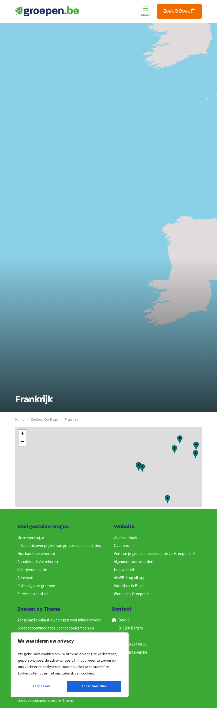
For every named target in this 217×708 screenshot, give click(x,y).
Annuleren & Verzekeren (37, 562)
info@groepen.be (132, 652)
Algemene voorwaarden (133, 562)
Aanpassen (41, 686)
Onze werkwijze (30, 538)
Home (20, 419)
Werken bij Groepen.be (133, 594)
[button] (196, 446)
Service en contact (33, 594)
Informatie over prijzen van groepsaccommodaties (59, 546)
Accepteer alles (94, 686)
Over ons (121, 546)
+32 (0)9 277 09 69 (132, 644)
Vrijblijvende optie (32, 570)
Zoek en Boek (125, 538)
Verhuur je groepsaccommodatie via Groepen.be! (154, 554)
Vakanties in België (129, 586)
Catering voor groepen (36, 586)
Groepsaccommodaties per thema (45, 700)
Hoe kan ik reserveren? (36, 554)
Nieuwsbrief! (125, 570)
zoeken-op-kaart (45, 419)
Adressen (25, 578)
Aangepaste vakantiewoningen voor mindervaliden (59, 620)
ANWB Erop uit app (129, 578)
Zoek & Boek (179, 11)
